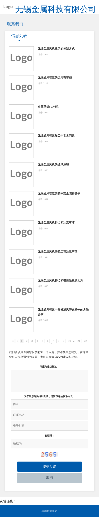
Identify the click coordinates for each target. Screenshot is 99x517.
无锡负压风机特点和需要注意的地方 (60, 280)
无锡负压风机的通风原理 (53, 164)
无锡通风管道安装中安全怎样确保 (59, 193)
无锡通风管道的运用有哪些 (55, 77)
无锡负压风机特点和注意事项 (56, 222)
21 (78, 341)
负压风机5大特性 (48, 106)
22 (85, 341)
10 (69, 341)
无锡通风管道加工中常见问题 (56, 135)
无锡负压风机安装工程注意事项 (57, 251)
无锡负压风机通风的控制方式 (56, 48)
